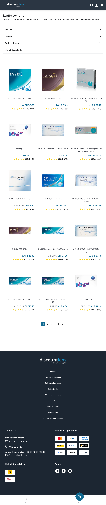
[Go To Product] (19, 78)
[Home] (26, 499)
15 (58, 324)
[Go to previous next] (63, 324)
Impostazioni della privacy (53, 418)
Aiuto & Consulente (53, 50)
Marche (53, 29)
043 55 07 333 (14, 446)
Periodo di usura (53, 43)
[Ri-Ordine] (79, 496)
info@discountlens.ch (17, 441)
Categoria (53, 36)
